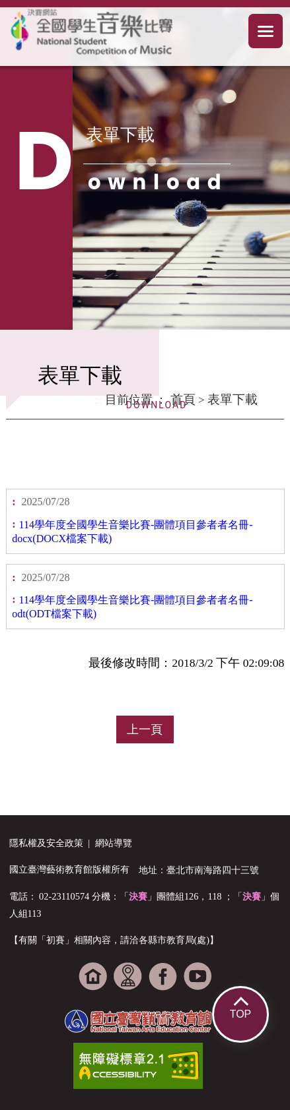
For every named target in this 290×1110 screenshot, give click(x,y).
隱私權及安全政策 (46, 843)
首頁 (183, 399)
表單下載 (232, 399)
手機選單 (265, 31)
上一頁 (145, 729)
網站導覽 (113, 843)
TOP (241, 1014)
